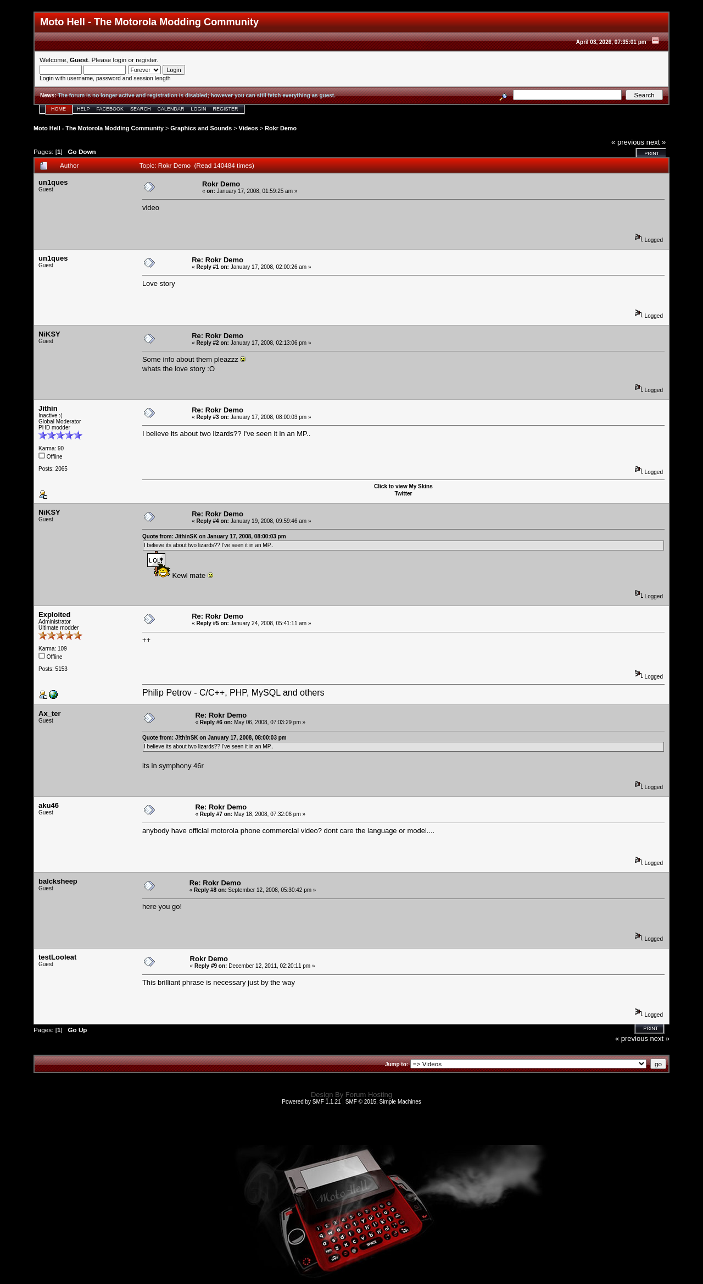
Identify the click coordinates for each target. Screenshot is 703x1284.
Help (83, 109)
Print (651, 153)
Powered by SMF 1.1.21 (311, 1102)
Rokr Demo (281, 128)
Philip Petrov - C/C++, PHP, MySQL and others (233, 692)
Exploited (54, 614)
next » (656, 142)
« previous (627, 142)
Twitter (403, 494)
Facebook (110, 109)
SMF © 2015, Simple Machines (383, 1102)
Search (140, 109)
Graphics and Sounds (201, 128)
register (146, 59)
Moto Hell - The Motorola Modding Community (99, 128)
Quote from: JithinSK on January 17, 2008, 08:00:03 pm (214, 536)
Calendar (171, 109)
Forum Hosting (368, 1094)
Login (199, 109)
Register (225, 109)
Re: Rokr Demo (217, 260)
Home (58, 109)
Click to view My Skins (403, 486)
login (120, 59)
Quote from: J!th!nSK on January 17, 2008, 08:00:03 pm (214, 738)
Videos (248, 128)
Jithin (48, 408)
